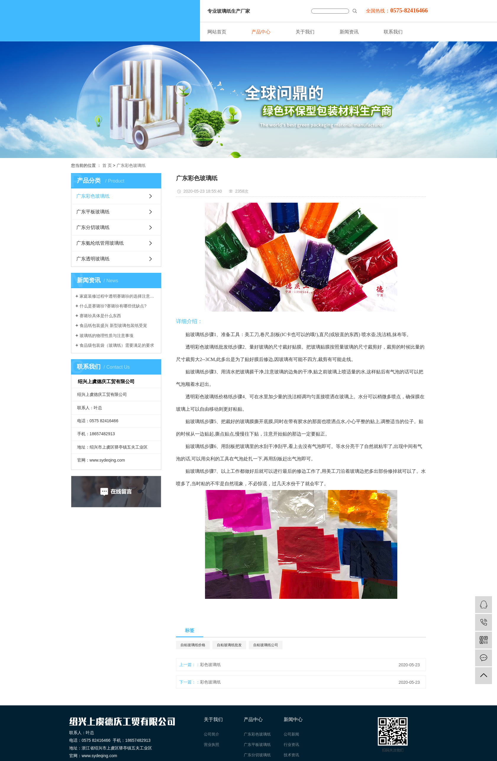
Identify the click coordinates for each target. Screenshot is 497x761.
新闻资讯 (349, 31)
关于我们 (305, 31)
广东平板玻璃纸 (92, 211)
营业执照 (211, 744)
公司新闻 (291, 734)
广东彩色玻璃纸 (131, 165)
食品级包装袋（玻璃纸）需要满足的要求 (117, 345)
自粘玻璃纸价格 (192, 645)
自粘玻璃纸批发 (229, 645)
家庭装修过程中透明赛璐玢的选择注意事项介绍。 (118, 296)
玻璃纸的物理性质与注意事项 (106, 335)
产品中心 (260, 31)
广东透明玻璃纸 (92, 258)
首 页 (107, 165)
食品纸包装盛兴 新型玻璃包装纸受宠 (113, 325)
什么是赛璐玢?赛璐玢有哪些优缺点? (113, 306)
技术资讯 (291, 755)
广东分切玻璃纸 (92, 227)
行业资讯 (291, 744)
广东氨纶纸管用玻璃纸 (100, 243)
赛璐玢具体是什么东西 (100, 315)
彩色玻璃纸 (210, 664)
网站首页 (216, 31)
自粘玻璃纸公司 (265, 645)
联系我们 (393, 31)
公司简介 (211, 734)
